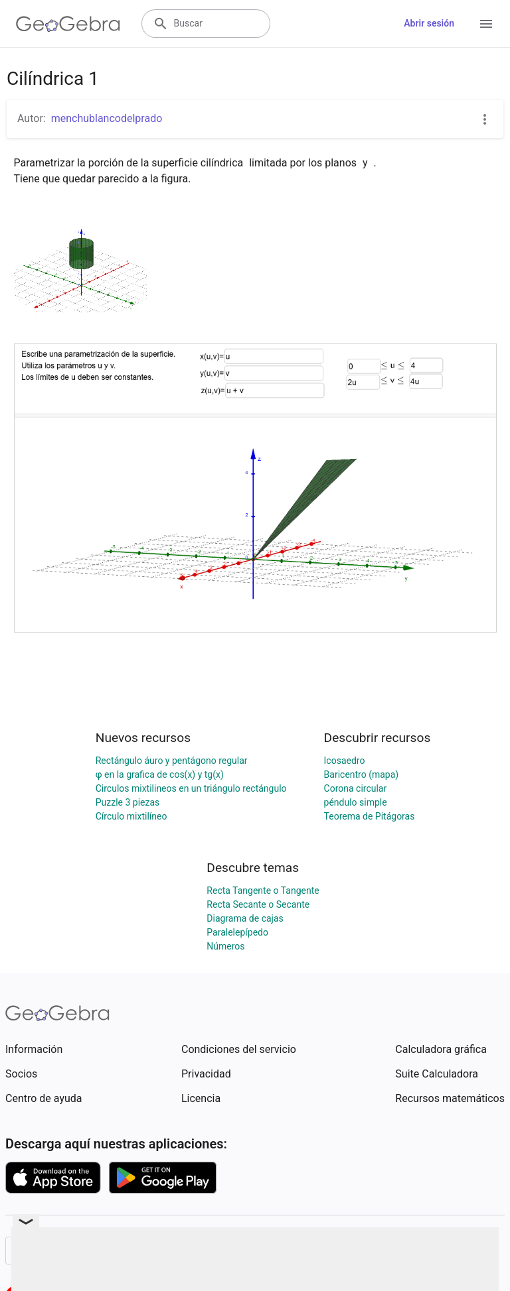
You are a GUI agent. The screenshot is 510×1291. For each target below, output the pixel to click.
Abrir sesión (429, 23)
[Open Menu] (486, 24)
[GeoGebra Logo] (68, 24)
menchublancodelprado (107, 118)
